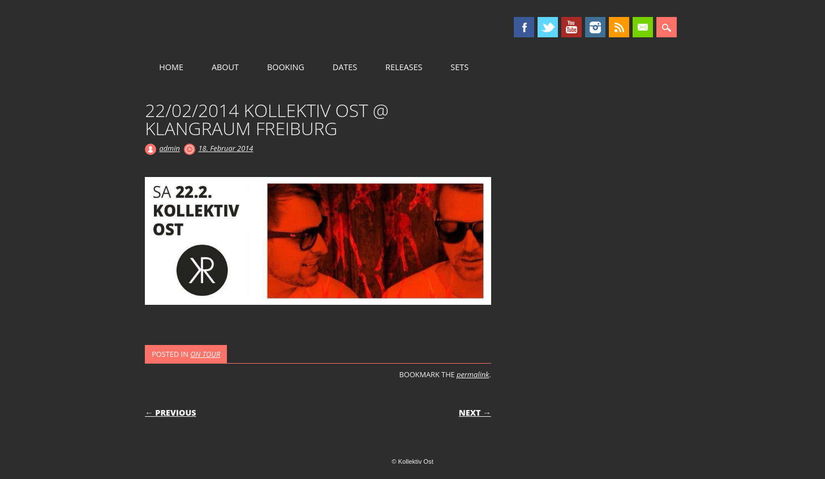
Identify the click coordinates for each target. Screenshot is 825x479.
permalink (473, 374)
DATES (345, 67)
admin (169, 148)
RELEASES (403, 67)
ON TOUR (205, 354)
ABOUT (225, 67)
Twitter (548, 27)
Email (643, 27)
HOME (171, 67)
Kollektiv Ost (241, 28)
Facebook (524, 27)
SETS (459, 67)
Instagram (595, 27)
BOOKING (285, 67)
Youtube (571, 27)
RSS (619, 27)
